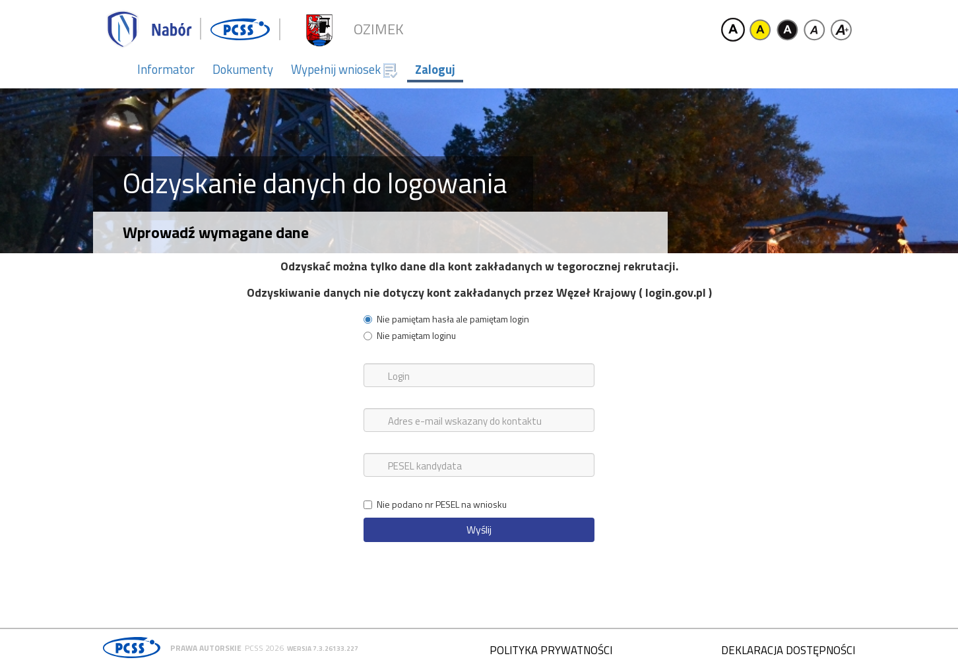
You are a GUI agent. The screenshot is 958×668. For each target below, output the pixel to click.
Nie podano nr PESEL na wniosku (435, 504)
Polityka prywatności (551, 650)
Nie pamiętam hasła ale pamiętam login (446, 319)
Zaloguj (435, 69)
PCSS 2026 (264, 647)
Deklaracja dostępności (788, 650)
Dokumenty (242, 69)
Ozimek (379, 29)
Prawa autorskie (205, 647)
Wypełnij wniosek (344, 69)
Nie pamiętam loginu (410, 335)
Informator (166, 69)
